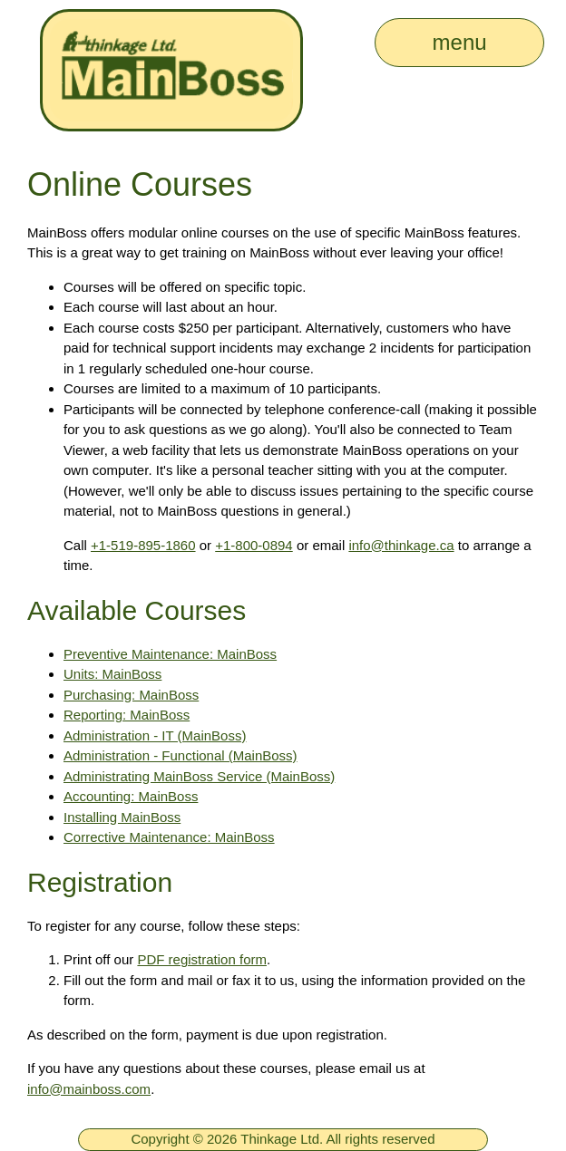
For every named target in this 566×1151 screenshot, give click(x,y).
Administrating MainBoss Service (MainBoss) (199, 776)
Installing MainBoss (122, 817)
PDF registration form (202, 959)
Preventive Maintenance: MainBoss (170, 654)
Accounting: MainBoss (130, 796)
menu (460, 42)
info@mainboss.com (89, 1089)
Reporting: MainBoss (126, 714)
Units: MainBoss (112, 674)
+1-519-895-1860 (143, 545)
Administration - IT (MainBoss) (154, 735)
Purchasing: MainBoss (131, 694)
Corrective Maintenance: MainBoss (169, 837)
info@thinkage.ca (401, 545)
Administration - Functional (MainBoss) (180, 755)
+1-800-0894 (254, 545)
